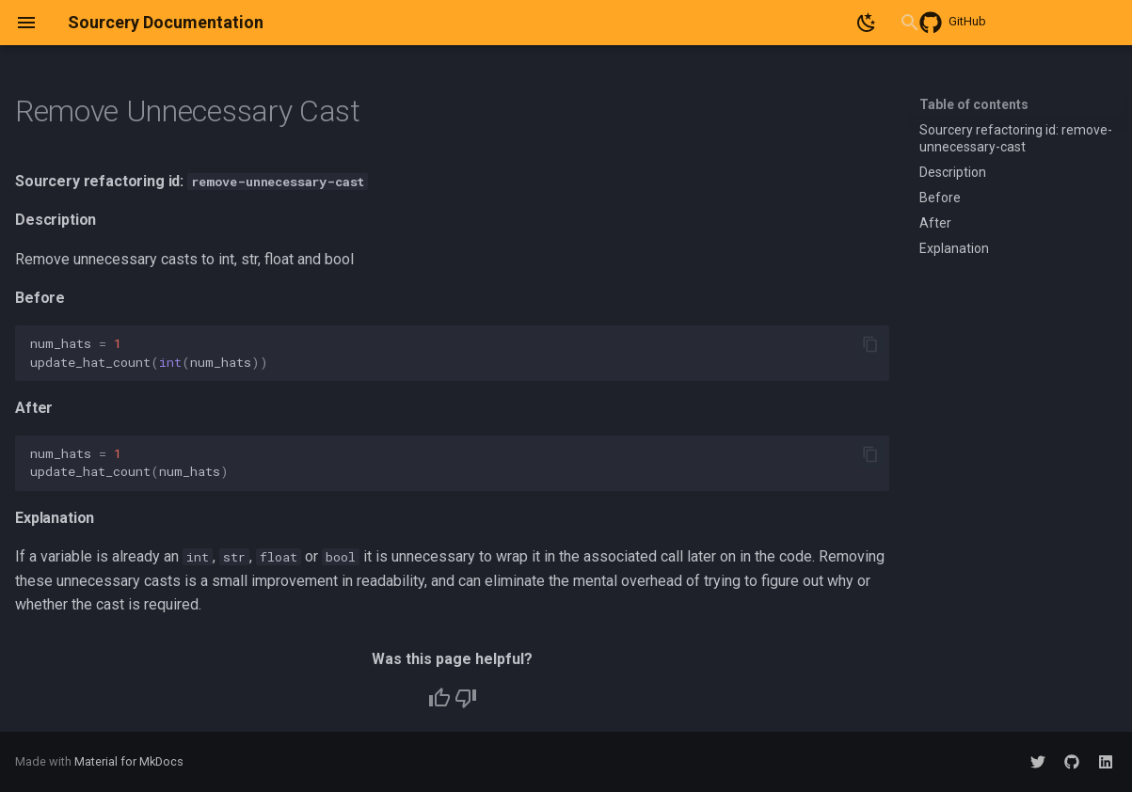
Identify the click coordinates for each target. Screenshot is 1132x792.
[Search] (779, 23)
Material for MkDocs (128, 761)
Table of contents (973, 104)
